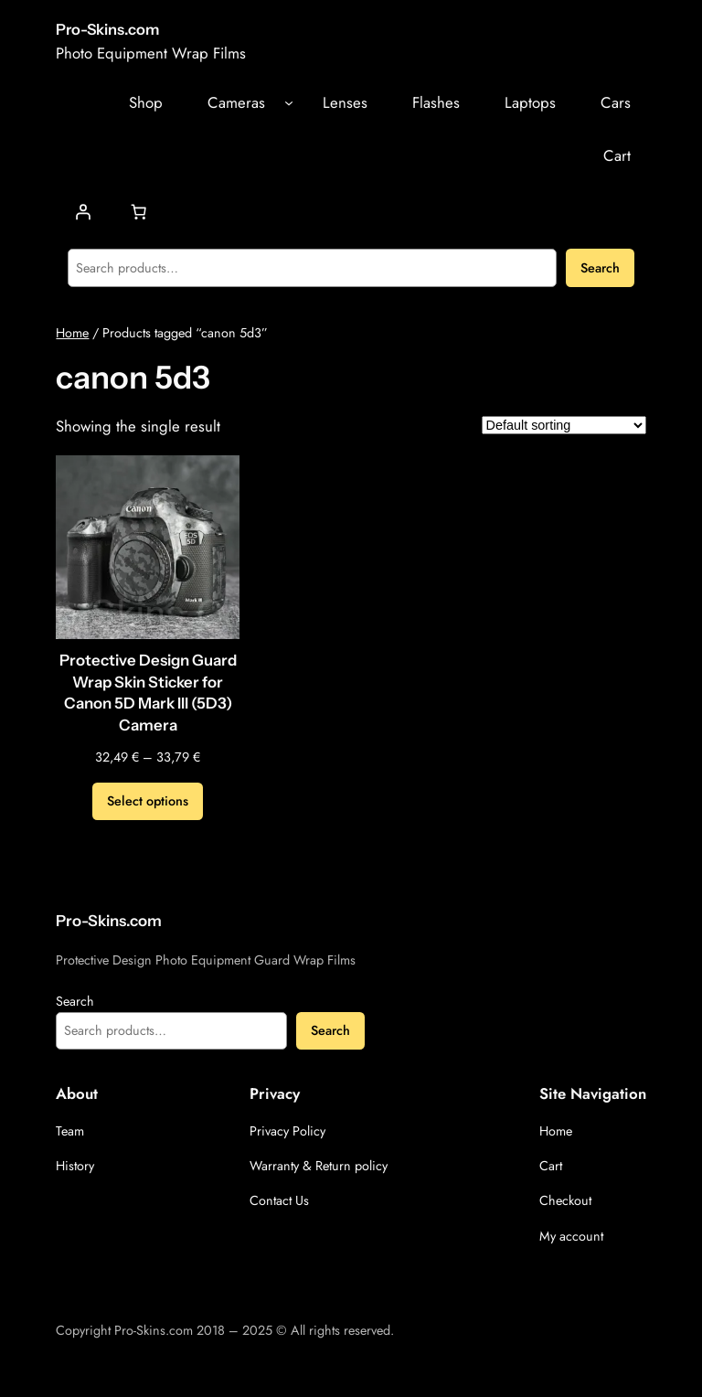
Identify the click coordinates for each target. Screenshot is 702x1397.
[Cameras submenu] (288, 102)
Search (600, 268)
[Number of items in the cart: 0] (139, 212)
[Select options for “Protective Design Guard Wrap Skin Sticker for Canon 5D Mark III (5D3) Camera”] (147, 802)
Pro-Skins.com (107, 29)
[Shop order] (564, 425)
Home (72, 333)
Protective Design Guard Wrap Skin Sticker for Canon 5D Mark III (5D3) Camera (148, 692)
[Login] (83, 212)
